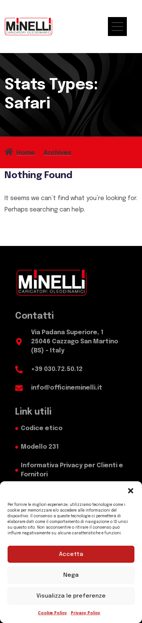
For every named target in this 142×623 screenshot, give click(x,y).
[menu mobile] (121, 26)
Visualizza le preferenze (71, 596)
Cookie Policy (52, 613)
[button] (130, 491)
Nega (71, 575)
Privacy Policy (85, 613)
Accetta (71, 554)
